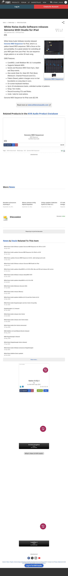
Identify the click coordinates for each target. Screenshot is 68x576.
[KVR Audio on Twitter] (32, 558)
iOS (25, 150)
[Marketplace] (36, 2)
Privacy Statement (58, 562)
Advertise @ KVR (26, 562)
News (12, 187)
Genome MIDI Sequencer (33, 150)
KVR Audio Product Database (43, 113)
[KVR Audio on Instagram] (36, 558)
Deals (14, 240)
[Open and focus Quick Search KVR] (65, 2)
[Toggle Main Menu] (2, 2)
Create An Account (51, 7)
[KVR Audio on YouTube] (39, 558)
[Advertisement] (34, 170)
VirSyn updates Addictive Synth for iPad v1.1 (49, 203)
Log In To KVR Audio (34, 565)
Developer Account (35, 562)
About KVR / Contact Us (47, 562)
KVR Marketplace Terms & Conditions (36, 563)
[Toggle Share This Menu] (63, 22)
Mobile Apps (20, 150)
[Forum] (24, 2)
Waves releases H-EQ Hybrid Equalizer (29, 203)
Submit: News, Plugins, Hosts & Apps (11, 562)
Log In (17, 7)
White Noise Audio (21, 22)
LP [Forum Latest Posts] (28, 2)
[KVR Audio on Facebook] (28, 558)
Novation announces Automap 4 (9, 203)
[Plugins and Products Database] (15, 2)
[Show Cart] (56, 2)
